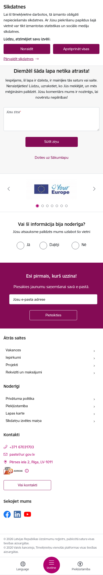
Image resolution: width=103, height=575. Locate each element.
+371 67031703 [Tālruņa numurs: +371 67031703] (22, 447)
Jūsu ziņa (13, 112)
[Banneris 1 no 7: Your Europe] (51, 189)
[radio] (23, 244)
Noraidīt (26, 49)
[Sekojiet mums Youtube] (27, 514)
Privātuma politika (20, 398)
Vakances (13, 350)
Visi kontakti (27, 485)
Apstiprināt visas (76, 49)
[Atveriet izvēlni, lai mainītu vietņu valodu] (23, 566)
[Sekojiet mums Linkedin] (17, 514)
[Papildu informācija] (27, 471)
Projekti (12, 364)
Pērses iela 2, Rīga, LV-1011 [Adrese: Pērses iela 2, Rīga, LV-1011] (31, 462)
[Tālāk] (94, 188)
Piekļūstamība (17, 406)
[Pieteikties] (53, 315)
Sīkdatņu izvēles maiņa (24, 420)
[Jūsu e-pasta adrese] (53, 299)
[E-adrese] (13, 471)
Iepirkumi (13, 357)
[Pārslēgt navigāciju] (51, 565)
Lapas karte (15, 413)
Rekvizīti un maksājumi (24, 372)
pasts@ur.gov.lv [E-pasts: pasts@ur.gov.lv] (22, 454)
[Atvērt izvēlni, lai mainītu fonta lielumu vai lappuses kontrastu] (80, 566)
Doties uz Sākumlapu (52, 157)
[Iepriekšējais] (8, 188)
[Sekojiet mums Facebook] (7, 514)
